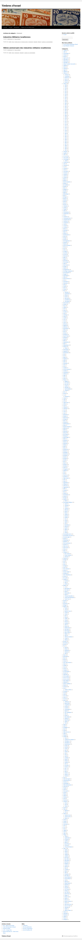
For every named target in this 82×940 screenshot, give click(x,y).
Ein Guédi (67, 382)
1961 (66, 104)
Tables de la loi (66, 732)
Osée (66, 763)
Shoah (64, 685)
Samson (64, 661)
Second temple (66, 671)
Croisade (65, 225)
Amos (66, 738)
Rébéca (66, 529)
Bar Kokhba (65, 184)
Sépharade (65, 674)
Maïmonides (67, 593)
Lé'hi (64, 401)
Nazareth (66, 887)
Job (65, 753)
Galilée (66, 618)
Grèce (64, 319)
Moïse (64, 447)
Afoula (66, 853)
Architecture (65, 162)
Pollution (65, 558)
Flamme (65, 304)
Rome (64, 655)
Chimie (66, 348)
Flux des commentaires (27, 928)
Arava (66, 609)
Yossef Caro (67, 599)
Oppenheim (65, 482)
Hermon (66, 621)
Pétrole (64, 538)
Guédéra (66, 840)
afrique (64, 56)
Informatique (66, 349)
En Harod (66, 839)
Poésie (64, 549)
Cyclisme (65, 227)
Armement (30, 41)
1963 (66, 107)
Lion (64, 405)
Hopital (64, 339)
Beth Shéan (67, 860)
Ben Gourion (67, 553)
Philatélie (65, 541)
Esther (64, 277)
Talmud (64, 735)
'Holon (66, 851)
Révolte (64, 641)
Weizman (66, 556)
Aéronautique (66, 53)
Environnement (66, 272)
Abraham (66, 505)
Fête (64, 290)
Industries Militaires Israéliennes (16, 37)
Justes (64, 376)
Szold (64, 730)
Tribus (64, 809)
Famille (64, 286)
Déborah (66, 509)
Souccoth (65, 695)
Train (66, 804)
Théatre (64, 794)
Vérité (64, 831)
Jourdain (65, 370)
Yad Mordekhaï (68, 389)
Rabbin (64, 585)
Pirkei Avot (65, 546)
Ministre (65, 441)
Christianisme (66, 212)
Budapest (66, 863)
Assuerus (66, 508)
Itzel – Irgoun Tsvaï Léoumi (8, 925)
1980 (66, 133)
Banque (64, 183)
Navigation (65, 469)
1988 (66, 145)
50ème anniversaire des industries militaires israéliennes (27, 48)
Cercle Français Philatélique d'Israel (70, 44)
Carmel (66, 612)
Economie (65, 252)
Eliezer (66, 511)
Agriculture (65, 59)
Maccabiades (67, 716)
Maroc (64, 420)
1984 (66, 139)
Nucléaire (65, 476)
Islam (64, 360)
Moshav (65, 457)
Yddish (64, 916)
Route (64, 658)
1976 (66, 127)
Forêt (64, 308)
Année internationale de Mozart (9, 927)
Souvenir (65, 698)
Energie (64, 266)
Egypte (64, 259)
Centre (66, 614)
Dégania (66, 381)
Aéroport (65, 55)
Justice (64, 378)
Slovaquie (65, 691)
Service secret (66, 677)
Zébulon (66, 639)
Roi (64, 645)
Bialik (64, 192)
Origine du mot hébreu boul (27, 27)
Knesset (64, 393)
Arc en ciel (65, 156)
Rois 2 (66, 769)
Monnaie (65, 450)
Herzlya (64, 333)
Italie (64, 361)
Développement (66, 240)
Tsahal (64, 813)
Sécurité (65, 673)
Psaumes (66, 766)
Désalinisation (66, 234)
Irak (64, 354)
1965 (66, 110)
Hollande (65, 337)
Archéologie (65, 159)
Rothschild (65, 656)
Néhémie (65, 470)
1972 (66, 121)
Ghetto (64, 316)
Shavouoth (67, 298)
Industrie (35, 41)
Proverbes (67, 765)
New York (67, 892)
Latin (64, 399)
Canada (64, 207)
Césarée (66, 865)
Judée (66, 624)
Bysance (65, 204)
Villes (64, 848)
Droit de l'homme (66, 245)
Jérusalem (67, 874)
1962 (66, 106)
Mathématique (66, 423)
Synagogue (65, 727)
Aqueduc (65, 153)
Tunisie (64, 819)
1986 (66, 142)
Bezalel (64, 191)
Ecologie (65, 251)
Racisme (65, 600)
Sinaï (66, 635)
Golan (66, 620)
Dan (65, 615)
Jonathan (65, 367)
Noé (64, 473)
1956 (66, 97)
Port (64, 561)
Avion (66, 803)
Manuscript (65, 417)
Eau (64, 248)
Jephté (66, 522)
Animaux (65, 73)
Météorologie (66, 437)
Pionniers (65, 544)
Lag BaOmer (67, 293)
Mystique (65, 466)
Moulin (64, 460)
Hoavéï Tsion (66, 336)
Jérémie (66, 583)
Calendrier (65, 206)
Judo (65, 713)
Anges (64, 70)
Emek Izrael (65, 265)
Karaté (66, 715)
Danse (64, 231)
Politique (65, 552)
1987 (66, 144)
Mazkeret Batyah (66, 426)
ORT (64, 488)
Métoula (66, 881)
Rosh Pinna (67, 843)
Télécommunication (67, 785)
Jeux (64, 366)
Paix (64, 491)
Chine (64, 210)
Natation (66, 718)
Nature (64, 467)
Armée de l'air (17, 41)
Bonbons (65, 200)
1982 (66, 136)
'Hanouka (66, 292)
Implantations (66, 342)
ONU (64, 479)
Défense (65, 233)
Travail (64, 807)
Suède (64, 726)
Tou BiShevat (67, 299)
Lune (64, 413)
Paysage (65, 497)
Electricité (65, 260)
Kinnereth (67, 396)
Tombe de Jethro (68, 689)
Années (64, 83)
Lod (65, 880)
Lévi (65, 812)
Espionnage (65, 275)
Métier (64, 438)
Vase (64, 828)
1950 (66, 88)
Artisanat (65, 168)
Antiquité (65, 151)
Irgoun (64, 357)
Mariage (65, 419)
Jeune (64, 364)
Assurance (65, 172)
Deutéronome (67, 744)
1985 (66, 141)
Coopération (65, 222)
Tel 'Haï (66, 845)
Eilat (65, 868)
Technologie (65, 783)
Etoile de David (66, 278)
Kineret (66, 626)
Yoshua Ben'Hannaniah (69, 597)
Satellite (65, 665)
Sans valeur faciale (67, 662)
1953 (66, 92)
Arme (13, 41)
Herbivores (67, 77)
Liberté (64, 404)
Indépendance (66, 345)
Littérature (65, 408)
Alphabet (65, 65)
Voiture (66, 806)
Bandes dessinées (66, 181)
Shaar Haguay (66, 680)
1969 (66, 116)
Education (65, 256)
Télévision (65, 786)
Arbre (64, 154)
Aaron (66, 503)
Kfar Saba (67, 875)
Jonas (66, 754)
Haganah (65, 325)
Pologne (65, 559)
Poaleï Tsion (65, 547)
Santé (64, 664)
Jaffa (65, 872)
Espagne (65, 274)
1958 (66, 100)
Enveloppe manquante (67, 271)
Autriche (65, 175)
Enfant (64, 268)
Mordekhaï (67, 525)
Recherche (65, 603)
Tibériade (66, 907)
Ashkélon (66, 856)
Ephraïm (66, 810)
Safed (66, 902)
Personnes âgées (66, 537)
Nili (64, 472)
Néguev (66, 633)
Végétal (64, 830)
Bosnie (64, 203)
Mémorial (65, 431)
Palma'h (64, 493)
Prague (66, 895)
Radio (64, 602)
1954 (66, 94)
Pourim (66, 296)
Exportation (65, 281)
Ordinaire (65, 484)
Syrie (64, 729)
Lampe (64, 398)
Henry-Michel (17, 39)
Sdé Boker (67, 387)
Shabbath (65, 682)
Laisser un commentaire (47, 41)
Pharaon (66, 526)
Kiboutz (65, 379)
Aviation (65, 177)
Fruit (64, 313)
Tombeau (65, 797)
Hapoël (66, 710)
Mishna (64, 444)
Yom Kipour (67, 301)
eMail (64, 263)
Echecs (64, 249)
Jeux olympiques (68, 712)
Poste (64, 567)
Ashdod (66, 854)
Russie (64, 659)
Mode (64, 446)
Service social (66, 679)
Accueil (5, 27)
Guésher (66, 385)
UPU (64, 825)
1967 (66, 113)
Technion (65, 781)
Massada (65, 422)
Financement (65, 302)
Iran (64, 355)
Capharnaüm (67, 837)
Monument (65, 454)
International (65, 352)
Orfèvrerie (65, 485)
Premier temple (66, 571)
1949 (66, 86)
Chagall (64, 209)
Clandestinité (66, 213)
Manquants (16, 27)
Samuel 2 (66, 774)
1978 (66, 130)
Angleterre (65, 71)
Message (65, 435)
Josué (66, 756)
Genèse (66, 748)
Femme (64, 289)
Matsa (64, 425)
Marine (39, 41)
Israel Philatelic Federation (68, 45)
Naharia (66, 886)
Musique (65, 464)
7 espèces (65, 50)
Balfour (64, 180)
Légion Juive (65, 402)
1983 (10, 41)
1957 (66, 98)
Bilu (64, 195)
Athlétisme (67, 701)
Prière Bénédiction (67, 574)
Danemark (65, 230)
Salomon (66, 652)
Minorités (65, 443)
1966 (66, 112)
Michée (66, 759)
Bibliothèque (65, 194)
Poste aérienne (66, 568)
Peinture (65, 499)
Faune (64, 287)
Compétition (67, 704)
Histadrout (65, 334)
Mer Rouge (65, 434)
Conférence (65, 221)
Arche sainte (65, 157)
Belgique (65, 189)
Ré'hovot (66, 899)
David (66, 647)
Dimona (66, 866)
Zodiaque (65, 919)
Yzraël (66, 638)
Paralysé (65, 496)
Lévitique (66, 757)
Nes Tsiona (67, 889)
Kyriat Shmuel (67, 878)
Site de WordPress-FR (27, 930)
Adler (64, 51)
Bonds (64, 201)
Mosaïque (65, 455)
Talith (64, 733)
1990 (66, 148)
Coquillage (67, 76)
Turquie (64, 821)
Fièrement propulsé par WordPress (71, 936)
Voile (66, 723)
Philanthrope (65, 540)
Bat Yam (66, 857)
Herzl (64, 331)
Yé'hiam (66, 390)
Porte (64, 562)
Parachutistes (66, 494)
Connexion (25, 925)
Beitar (64, 188)
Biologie (65, 197)
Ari (65, 587)
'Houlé (66, 608)
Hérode (66, 648)
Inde (64, 343)
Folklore (65, 307)
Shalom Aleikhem (66, 683)
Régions (65, 606)
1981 (66, 135)
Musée (64, 463)
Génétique (65, 314)
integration (65, 351)
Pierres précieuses (66, 543)
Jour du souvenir (66, 369)
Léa (65, 523)
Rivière (64, 644)
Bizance (65, 198)
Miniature (65, 440)
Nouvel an (65, 475)
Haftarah (65, 324)
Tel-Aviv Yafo (67, 905)
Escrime (66, 706)
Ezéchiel (66, 580)
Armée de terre (24, 41)
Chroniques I (67, 742)
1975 (66, 126)
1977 (66, 129)
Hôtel (64, 340)
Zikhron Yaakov (68, 910)
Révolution (65, 642)
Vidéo (64, 833)
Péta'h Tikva (67, 893)
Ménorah (65, 432)
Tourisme (65, 800)
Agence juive (66, 58)
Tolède (66, 908)
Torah (64, 798)
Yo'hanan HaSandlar (69, 596)
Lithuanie (65, 407)
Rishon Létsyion (68, 901)
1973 (66, 123)
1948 (66, 85)
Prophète (65, 579)
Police (64, 550)
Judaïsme (65, 373)
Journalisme (65, 372)
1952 (66, 91)
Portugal (65, 565)
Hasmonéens (65, 328)
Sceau (64, 667)
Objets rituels (66, 478)
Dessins (64, 239)
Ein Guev (66, 384)
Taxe (64, 777)
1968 (66, 115)
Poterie (64, 570)
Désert (64, 236)
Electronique (65, 262)
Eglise (64, 257)
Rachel (66, 528)
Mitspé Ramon (67, 883)
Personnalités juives (67, 534)
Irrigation (65, 358)
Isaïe (65, 582)
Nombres (66, 762)
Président (65, 573)
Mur (64, 461)
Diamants (65, 242)
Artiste (64, 169)
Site (64, 688)
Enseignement (66, 269)
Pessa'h (66, 295)
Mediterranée (67, 627)
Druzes (64, 246)
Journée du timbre (6, 928)
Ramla (66, 898)
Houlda (66, 517)
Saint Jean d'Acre (68, 904)
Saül (65, 653)
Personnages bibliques (67, 502)
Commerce (65, 216)
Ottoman (65, 490)
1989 (66, 147)
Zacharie (66, 775)
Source (64, 697)
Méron (66, 842)
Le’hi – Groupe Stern (7, 930)
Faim (64, 284)
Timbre (64, 795)
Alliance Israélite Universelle (69, 64)
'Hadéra (66, 849)
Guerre (64, 322)
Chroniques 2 (67, 741)
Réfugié (64, 605)
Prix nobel (65, 577)
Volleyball (65, 913)
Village (64, 834)
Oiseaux (66, 80)
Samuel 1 (66, 772)
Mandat (64, 416)
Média (64, 429)
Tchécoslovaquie (66, 778)
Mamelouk (65, 414)
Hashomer (65, 327)
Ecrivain (65, 254)
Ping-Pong (67, 720)
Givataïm (66, 869)
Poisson (66, 82)
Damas (64, 228)
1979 (66, 132)
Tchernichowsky (66, 780)
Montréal (66, 884)
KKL (64, 392)
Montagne (65, 452)
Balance (65, 178)
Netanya (66, 890)
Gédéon (66, 514)
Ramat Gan (67, 896)
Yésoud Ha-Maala (68, 846)
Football (66, 707)
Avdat (66, 160)
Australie (65, 174)
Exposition (65, 283)
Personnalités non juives (68, 535)
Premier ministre (68, 555)
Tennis (66, 721)
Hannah (66, 515)
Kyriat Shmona (68, 877)
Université (65, 824)
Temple (64, 788)
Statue (64, 724)
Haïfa (66, 871)
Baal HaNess (67, 588)
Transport (65, 801)
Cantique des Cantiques (69, 739)
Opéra (64, 481)
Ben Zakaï (67, 590)
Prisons (64, 576)
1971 (66, 119)
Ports (64, 564)
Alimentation (66, 61)
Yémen (64, 918)
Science (64, 668)
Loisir (64, 411)
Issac (66, 518)
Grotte (64, 321)
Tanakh (64, 736)
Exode (66, 745)
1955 (66, 95)
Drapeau (65, 243)
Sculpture (65, 670)
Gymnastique (67, 709)
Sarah (66, 532)
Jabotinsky (65, 363)
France (64, 310)
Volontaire (65, 914)
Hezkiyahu (67, 650)
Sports (64, 700)
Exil (64, 280)
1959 (66, 101)
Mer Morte (67, 629)
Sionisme (65, 686)
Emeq (66, 617)
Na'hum (66, 760)
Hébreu (64, 330)
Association (65, 171)
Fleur (64, 305)
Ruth (65, 531)
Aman (66, 506)
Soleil (64, 694)
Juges (64, 375)
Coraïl (64, 224)
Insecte (66, 79)
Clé (64, 215)
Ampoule (65, 68)
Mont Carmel (67, 632)
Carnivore (67, 74)
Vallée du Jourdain (68, 636)
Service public (66, 676)
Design (64, 237)
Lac (64, 395)
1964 (66, 109)
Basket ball (67, 703)
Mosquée (65, 458)
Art (64, 166)
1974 (66, 124)
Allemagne (65, 62)
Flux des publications (27, 927)
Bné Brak (66, 862)
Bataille (64, 186)
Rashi (66, 594)
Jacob (66, 520)
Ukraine (65, 822)
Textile (64, 792)
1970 (66, 118)
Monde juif (65, 449)
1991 (66, 150)
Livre (64, 410)
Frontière (65, 311)
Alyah (64, 67)
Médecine (65, 428)
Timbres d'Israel (11, 5)
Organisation (65, 487)
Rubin (66, 500)
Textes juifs (65, 791)
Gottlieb (65, 317)
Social (64, 692)
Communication (66, 219)
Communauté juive (67, 218)
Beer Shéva (67, 859)
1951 (66, 89)
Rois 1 (66, 768)
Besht (66, 591)
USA (64, 827)
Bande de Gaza (68, 611)
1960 (66, 103)
